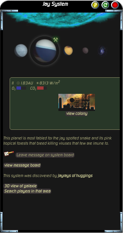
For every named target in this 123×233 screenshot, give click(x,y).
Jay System (55, 4)
